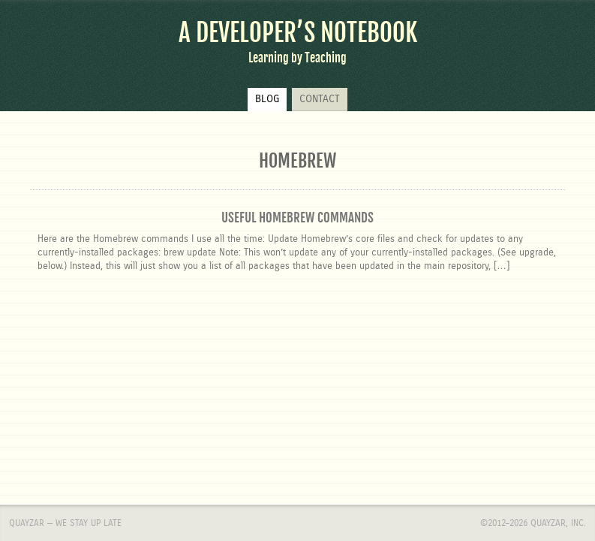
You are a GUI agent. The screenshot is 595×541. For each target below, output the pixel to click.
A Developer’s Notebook (298, 32)
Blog (267, 99)
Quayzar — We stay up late (65, 344)
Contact (319, 99)
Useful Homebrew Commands (297, 217)
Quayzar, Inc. (558, 344)
